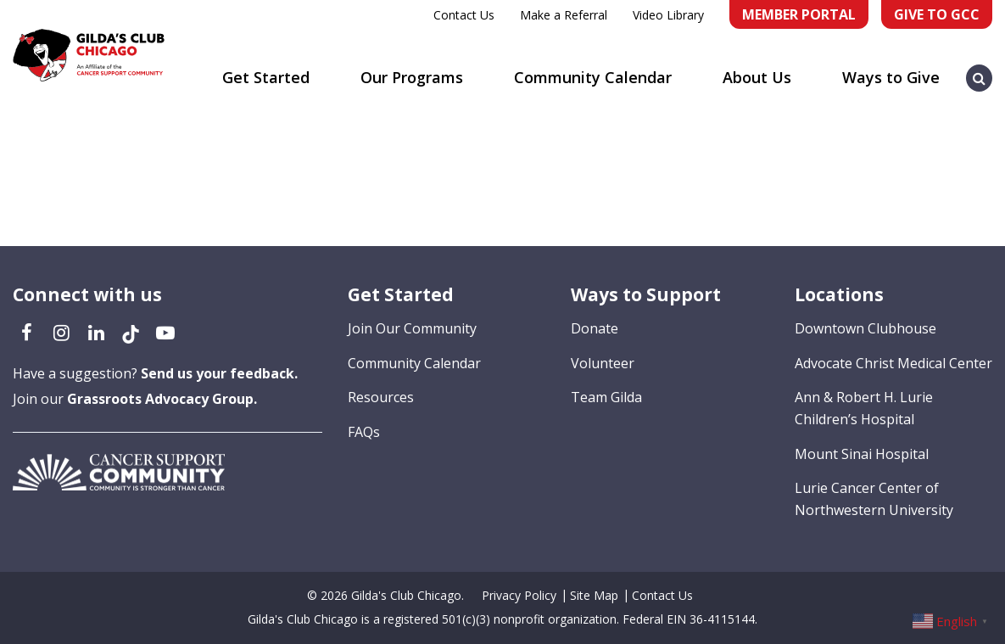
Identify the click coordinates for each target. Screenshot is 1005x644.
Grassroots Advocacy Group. (162, 398)
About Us (757, 77)
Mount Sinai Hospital (862, 454)
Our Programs (411, 77)
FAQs (364, 432)
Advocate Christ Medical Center (893, 363)
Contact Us (463, 15)
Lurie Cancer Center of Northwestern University (874, 499)
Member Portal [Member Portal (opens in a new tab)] (799, 14)
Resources (381, 397)
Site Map (594, 595)
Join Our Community (412, 328)
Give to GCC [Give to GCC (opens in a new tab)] (937, 14)
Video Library (668, 15)
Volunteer (602, 363)
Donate (594, 328)
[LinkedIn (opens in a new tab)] (96, 331)
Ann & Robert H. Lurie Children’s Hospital (864, 408)
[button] (979, 69)
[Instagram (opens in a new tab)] (61, 331)
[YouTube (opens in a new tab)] (165, 331)
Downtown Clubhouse (865, 328)
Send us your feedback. (219, 373)
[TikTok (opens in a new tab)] (130, 331)
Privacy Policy (519, 595)
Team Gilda (606, 397)
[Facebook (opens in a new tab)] (26, 331)
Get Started (266, 77)
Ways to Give (891, 77)
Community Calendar (593, 77)
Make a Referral (563, 15)
